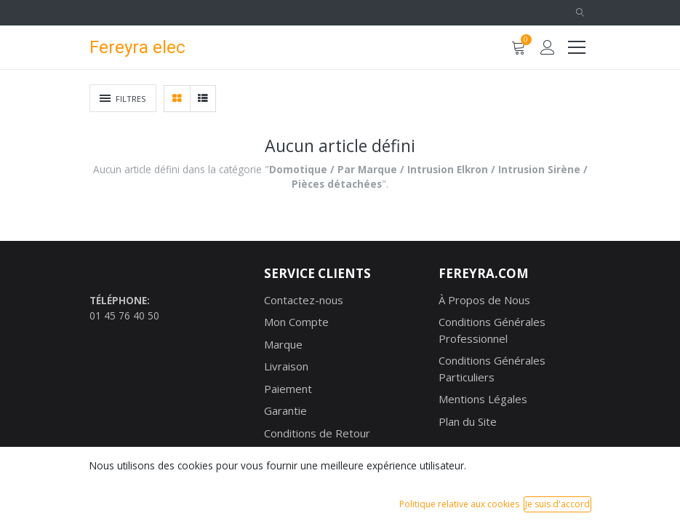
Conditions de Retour (317, 433)
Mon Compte (296, 321)
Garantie (285, 410)
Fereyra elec (137, 46)
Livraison (286, 366)
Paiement (288, 388)
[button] (580, 12)
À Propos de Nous (484, 300)
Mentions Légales (483, 399)
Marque (283, 344)
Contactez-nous (303, 300)
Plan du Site (468, 421)
